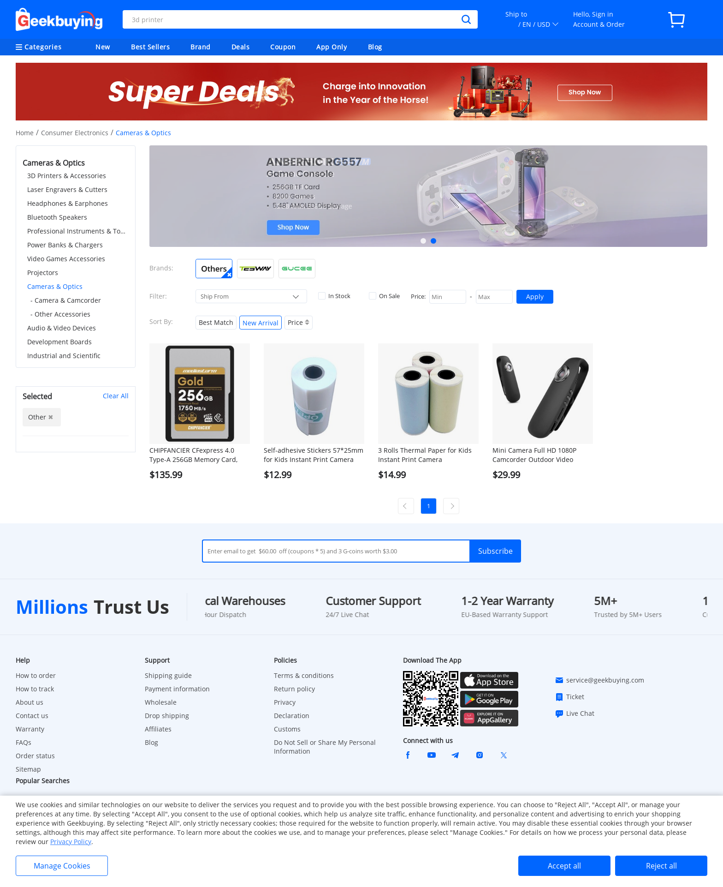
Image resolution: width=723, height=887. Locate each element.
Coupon (283, 46)
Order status (35, 755)
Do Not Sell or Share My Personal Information (325, 746)
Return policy (294, 688)
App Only (331, 46)
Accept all (564, 866)
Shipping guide (168, 675)
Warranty (30, 729)
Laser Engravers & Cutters (67, 189)
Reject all (661, 866)
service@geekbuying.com (599, 680)
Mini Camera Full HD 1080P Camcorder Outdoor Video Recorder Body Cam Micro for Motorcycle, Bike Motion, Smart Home (539, 455)
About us (29, 702)
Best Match (216, 322)
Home (25, 132)
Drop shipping (167, 715)
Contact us (32, 715)
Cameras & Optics (55, 286)
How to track (35, 688)
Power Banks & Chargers (65, 244)
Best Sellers (150, 46)
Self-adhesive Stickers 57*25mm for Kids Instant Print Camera (313, 455)
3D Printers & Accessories (66, 175)
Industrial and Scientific (64, 355)
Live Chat (574, 713)
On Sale (384, 296)
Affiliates (158, 729)
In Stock (334, 296)
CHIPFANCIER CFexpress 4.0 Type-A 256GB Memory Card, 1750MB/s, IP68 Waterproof (193, 455)
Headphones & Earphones (67, 203)
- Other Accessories (60, 314)
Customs (287, 729)
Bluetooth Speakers (57, 217)
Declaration (291, 715)
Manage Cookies (62, 866)
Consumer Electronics (74, 132)
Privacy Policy (70, 841)
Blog (375, 46)
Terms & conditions (304, 675)
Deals (240, 46)
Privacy (285, 702)
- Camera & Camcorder (65, 300)
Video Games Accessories (66, 258)
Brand (200, 46)
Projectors (42, 272)
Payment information (177, 688)
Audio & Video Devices (61, 328)
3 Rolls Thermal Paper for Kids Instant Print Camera (425, 455)
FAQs (23, 742)
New (102, 46)
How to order (36, 675)
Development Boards (59, 341)
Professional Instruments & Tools (78, 231)
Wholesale (161, 702)
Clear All (116, 395)
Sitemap (28, 769)
